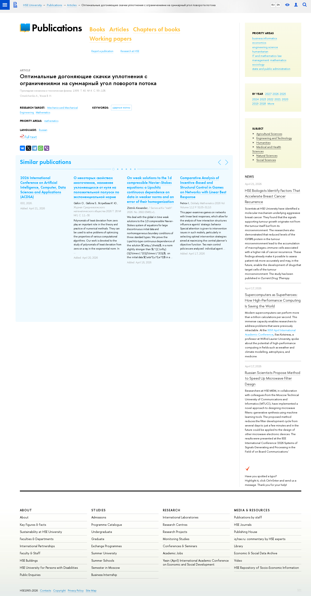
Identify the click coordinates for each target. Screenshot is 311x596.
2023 (263, 99)
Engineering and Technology (274, 138)
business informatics (264, 38)
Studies (98, 510)
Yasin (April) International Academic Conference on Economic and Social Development (196, 562)
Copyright (59, 590)
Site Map (91, 590)
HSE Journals (242, 525)
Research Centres (175, 525)
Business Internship (104, 575)
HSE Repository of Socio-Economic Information (266, 568)
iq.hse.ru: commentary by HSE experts (259, 539)
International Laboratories (180, 517)
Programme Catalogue (106, 525)
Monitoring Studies (176, 539)
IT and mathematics (264, 56)
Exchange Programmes (106, 546)
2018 (263, 103)
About (26, 510)
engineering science (265, 47)
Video (238, 560)
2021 (278, 99)
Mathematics (43, 112)
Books (97, 29)
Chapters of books (156, 29)
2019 (255, 103)
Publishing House (245, 532)
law (280, 56)
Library (238, 546)
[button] (113, 169)
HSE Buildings (29, 560)
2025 (283, 94)
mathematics (278, 60)
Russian (43, 130)
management (260, 60)
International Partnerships (37, 546)
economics (259, 43)
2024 (255, 99)
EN (278, 4)
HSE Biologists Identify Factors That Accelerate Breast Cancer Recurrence (272, 196)
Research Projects (175, 532)
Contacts (45, 590)
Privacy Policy (76, 590)
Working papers (110, 38)
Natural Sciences (266, 155)
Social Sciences (266, 160)
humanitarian (260, 51)
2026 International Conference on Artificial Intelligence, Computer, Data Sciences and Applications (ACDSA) (43, 187)
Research (172, 510)
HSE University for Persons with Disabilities (49, 568)
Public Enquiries (30, 575)
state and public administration (271, 69)
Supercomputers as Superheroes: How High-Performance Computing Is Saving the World (273, 300)
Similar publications (45, 162)
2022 (270, 99)
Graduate (97, 539)
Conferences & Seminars (180, 546)
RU (273, 4)
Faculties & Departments (36, 539)
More (271, 103)
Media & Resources (252, 510)
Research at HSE (130, 51)
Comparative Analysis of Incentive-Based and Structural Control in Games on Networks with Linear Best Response (203, 187)
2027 (268, 94)
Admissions (98, 517)
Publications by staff (248, 517)
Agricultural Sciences (269, 134)
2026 (276, 94)
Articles (119, 29)
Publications (57, 27)
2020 (285, 99)
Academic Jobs (173, 553)
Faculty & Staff (30, 553)
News (249, 176)
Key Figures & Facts (33, 525)
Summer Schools (102, 560)
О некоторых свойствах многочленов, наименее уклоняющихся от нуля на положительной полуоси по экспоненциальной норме (96, 187)
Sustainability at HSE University (41, 532)
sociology (258, 64)
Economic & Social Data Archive (255, 553)
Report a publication (102, 51)
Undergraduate (101, 532)
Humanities (263, 143)
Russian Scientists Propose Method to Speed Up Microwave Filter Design (272, 378)
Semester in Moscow (105, 568)
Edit (299, 589)
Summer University (104, 553)
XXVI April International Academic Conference (270, 332)
